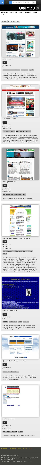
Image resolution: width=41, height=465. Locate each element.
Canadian (28, 12)
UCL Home (4, 12)
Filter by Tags (15, 21)
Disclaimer (4, 448)
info (5, 62)
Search (21, 12)
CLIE (11, 12)
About (30, 448)
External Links (7, 65)
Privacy (19, 448)
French (35, 12)
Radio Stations (7, 128)
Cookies (25, 448)
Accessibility (12, 448)
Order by (4, 21)
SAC (16, 12)
